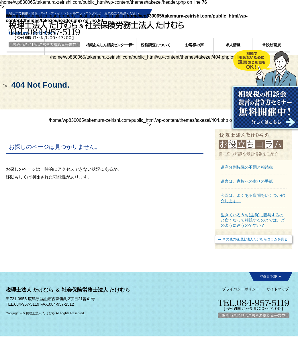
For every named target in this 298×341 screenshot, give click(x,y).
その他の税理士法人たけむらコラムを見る (255, 239)
